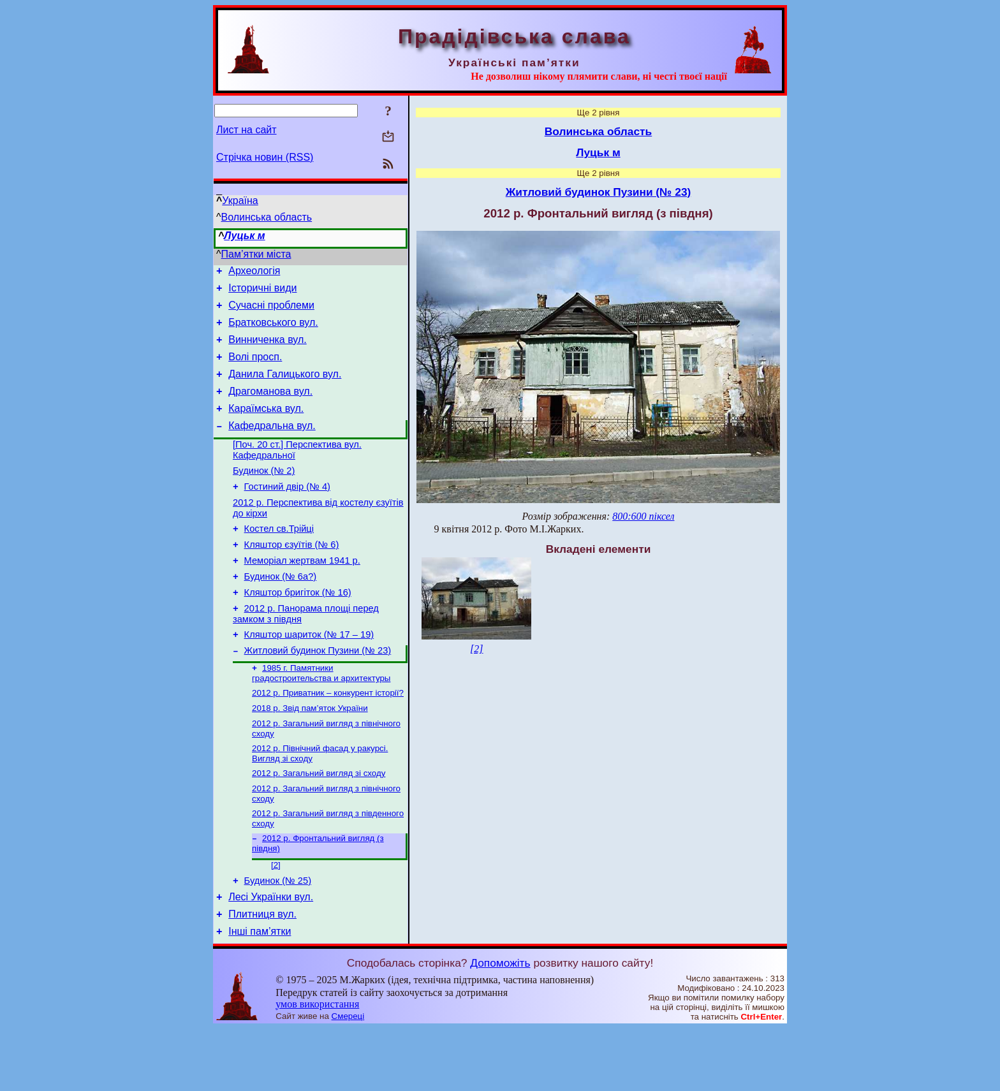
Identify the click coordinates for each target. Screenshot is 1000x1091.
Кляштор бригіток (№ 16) (297, 629)
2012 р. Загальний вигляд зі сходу (318, 823)
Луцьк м (244, 235)
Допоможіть (500, 1025)
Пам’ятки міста (256, 254)
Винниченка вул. (267, 349)
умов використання (317, 1066)
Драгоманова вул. (270, 406)
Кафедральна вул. (272, 444)
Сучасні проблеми (271, 310)
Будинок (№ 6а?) (280, 611)
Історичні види (262, 291)
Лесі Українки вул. (270, 955)
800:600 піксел (643, 516)
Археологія (254, 272)
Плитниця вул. (262, 974)
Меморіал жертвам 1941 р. (302, 593)
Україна (240, 200)
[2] (276, 920)
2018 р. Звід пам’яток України (310, 754)
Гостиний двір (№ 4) (287, 511)
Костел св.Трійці (279, 557)
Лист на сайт (246, 129)
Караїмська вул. (266, 425)
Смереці (348, 1078)
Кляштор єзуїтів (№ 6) (291, 575)
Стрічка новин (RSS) (264, 157)
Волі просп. (255, 368)
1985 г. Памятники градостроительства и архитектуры (321, 716)
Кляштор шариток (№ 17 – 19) (309, 675)
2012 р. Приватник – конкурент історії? (328, 737)
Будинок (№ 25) (277, 937)
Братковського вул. (273, 330)
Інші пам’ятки (259, 993)
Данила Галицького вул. (284, 387)
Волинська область (266, 217)
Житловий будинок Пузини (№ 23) (318, 692)
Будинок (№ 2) (264, 493)
